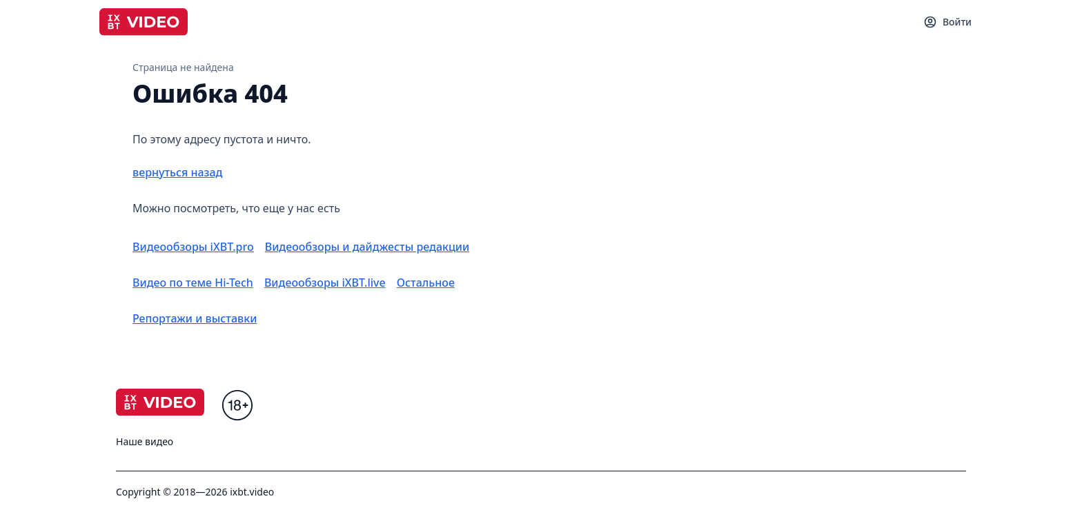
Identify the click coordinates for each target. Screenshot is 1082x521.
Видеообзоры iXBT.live (325, 282)
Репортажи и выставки (194, 318)
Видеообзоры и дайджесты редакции (367, 246)
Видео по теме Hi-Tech (192, 282)
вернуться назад (177, 172)
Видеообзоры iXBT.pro (193, 246)
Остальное (426, 282)
